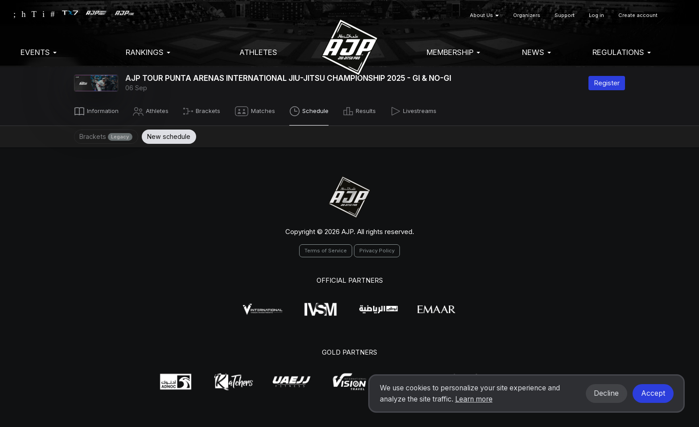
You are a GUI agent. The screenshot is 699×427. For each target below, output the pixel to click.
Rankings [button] (148, 52)
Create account (638, 15)
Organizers (526, 15)
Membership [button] (453, 52)
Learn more (474, 399)
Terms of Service (325, 249)
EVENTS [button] (39, 52)
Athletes (258, 52)
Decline (606, 393)
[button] (675, 15)
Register (607, 83)
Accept (653, 393)
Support (565, 15)
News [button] (536, 52)
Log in (596, 15)
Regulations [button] (621, 52)
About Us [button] (484, 15)
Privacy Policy (377, 249)
